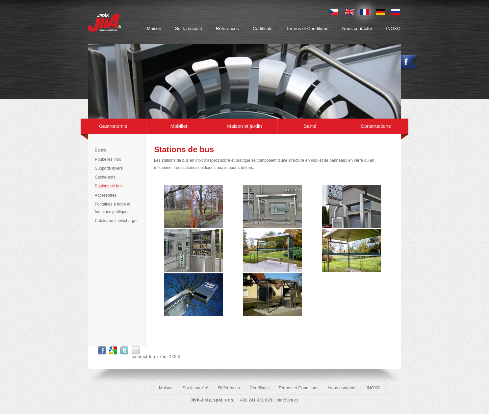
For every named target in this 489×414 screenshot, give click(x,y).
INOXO (393, 28)
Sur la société (188, 28)
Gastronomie (113, 126)
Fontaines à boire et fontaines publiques (112, 208)
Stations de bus (108, 186)
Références (227, 28)
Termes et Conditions (307, 28)
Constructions (376, 126)
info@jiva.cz (286, 400)
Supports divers (109, 168)
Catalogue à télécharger (116, 220)
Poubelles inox (108, 159)
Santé (310, 126)
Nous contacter (357, 28)
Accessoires (105, 195)
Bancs (100, 150)
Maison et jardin (244, 126)
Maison (154, 28)
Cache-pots (105, 177)
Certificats (262, 28)
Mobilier (179, 126)
